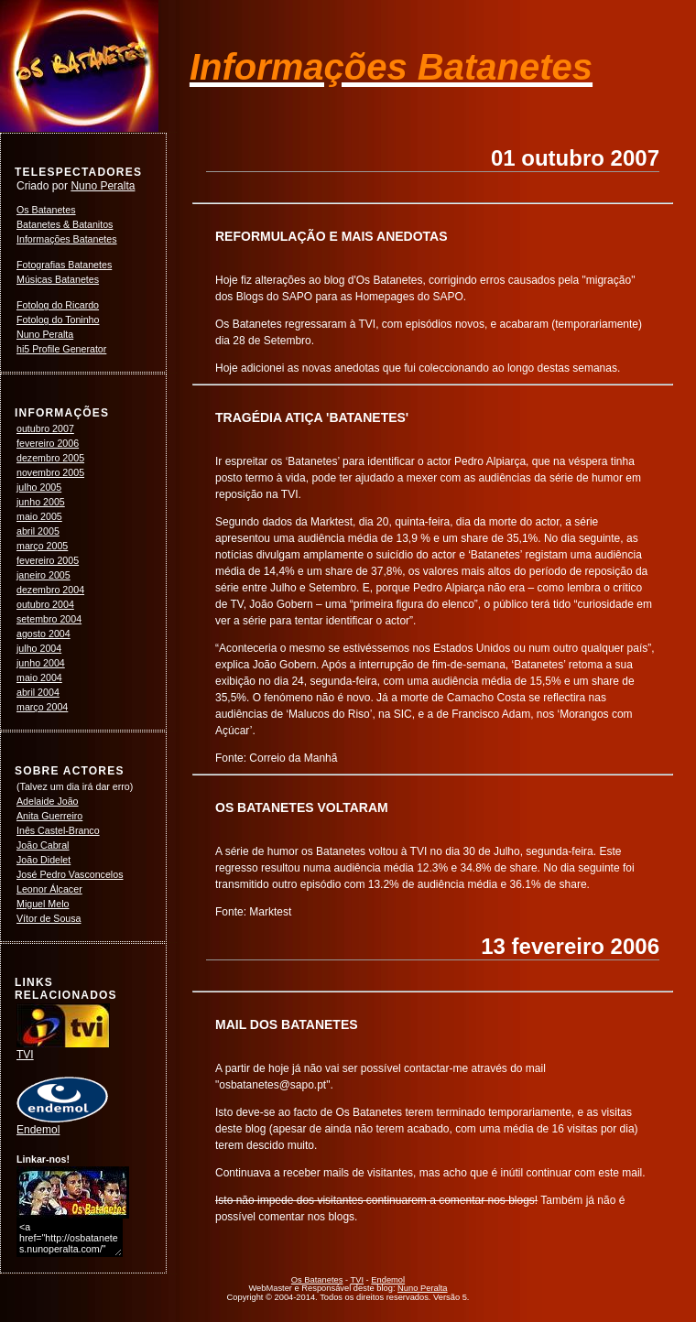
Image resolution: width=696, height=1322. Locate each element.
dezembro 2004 (50, 589)
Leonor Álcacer (49, 888)
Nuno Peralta (103, 185)
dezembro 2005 (50, 457)
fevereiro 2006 (47, 443)
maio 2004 (39, 677)
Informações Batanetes (66, 238)
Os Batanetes (46, 209)
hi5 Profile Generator (61, 348)
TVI (63, 1049)
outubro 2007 (45, 428)
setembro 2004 (49, 618)
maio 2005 (39, 516)
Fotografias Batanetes (64, 264)
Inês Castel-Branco (58, 830)
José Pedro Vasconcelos (70, 874)
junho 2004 (40, 662)
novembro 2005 (50, 472)
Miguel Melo (42, 903)
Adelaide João (47, 801)
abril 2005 (38, 531)
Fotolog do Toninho (57, 319)
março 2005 (42, 545)
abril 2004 (38, 692)
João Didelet (43, 859)
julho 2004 (38, 648)
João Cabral (42, 845)
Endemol (62, 1124)
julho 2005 (38, 487)
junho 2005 (40, 501)
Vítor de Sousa (49, 918)
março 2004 (42, 706)
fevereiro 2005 (47, 560)
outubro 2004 (45, 604)
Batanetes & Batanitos (64, 224)
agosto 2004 (43, 633)
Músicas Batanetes (57, 279)
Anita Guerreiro (49, 815)
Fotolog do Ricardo (57, 304)
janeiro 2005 (43, 574)
